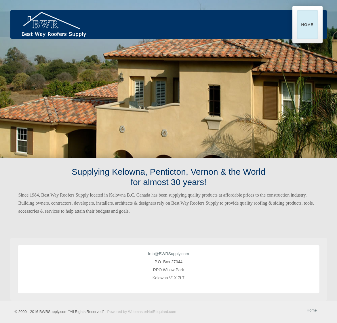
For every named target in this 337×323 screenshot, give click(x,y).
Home (307, 24)
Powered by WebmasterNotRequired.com (141, 311)
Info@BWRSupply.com (168, 253)
